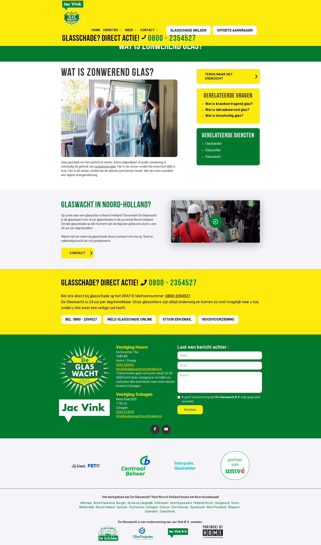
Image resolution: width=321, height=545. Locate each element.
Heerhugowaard (181, 503)
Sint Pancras (179, 507)
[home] (72, 14)
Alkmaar (86, 503)
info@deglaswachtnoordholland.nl (139, 369)
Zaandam (151, 511)
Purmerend (136, 507)
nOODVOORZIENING (218, 319)
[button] (113, 30)
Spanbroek (197, 507)
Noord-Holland (105, 507)
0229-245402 (125, 364)
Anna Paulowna (104, 503)
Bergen (121, 503)
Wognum (234, 507)
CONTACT (77, 253)
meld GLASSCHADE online (129, 319)
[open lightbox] (215, 221)
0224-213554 (125, 412)
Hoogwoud (222, 503)
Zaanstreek (167, 511)
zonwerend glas (105, 166)
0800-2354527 (177, 296)
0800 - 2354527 (172, 38)
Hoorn (235, 503)
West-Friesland (216, 507)
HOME (96, 30)
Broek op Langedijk (140, 503)
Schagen (152, 507)
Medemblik (86, 507)
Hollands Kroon (203, 503)
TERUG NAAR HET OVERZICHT (219, 76)
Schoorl (165, 507)
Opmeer (122, 507)
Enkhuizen (162, 503)
